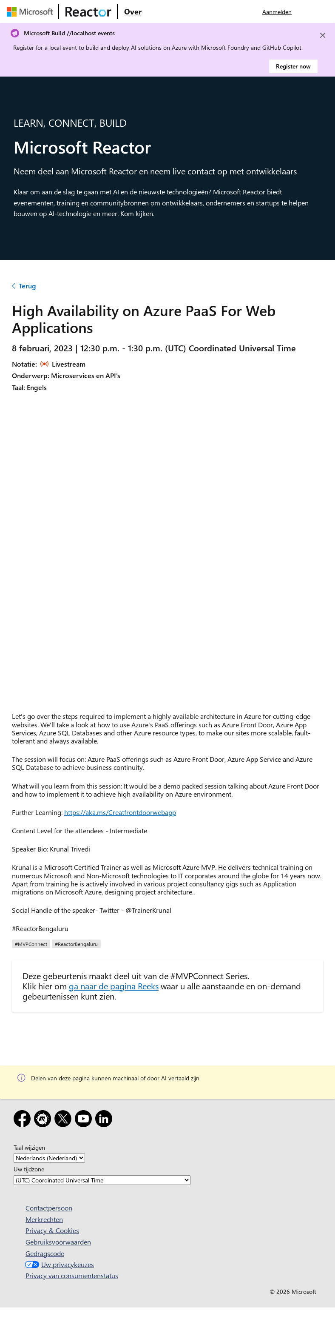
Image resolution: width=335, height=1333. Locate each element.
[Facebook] (24, 1120)
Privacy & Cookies (52, 1230)
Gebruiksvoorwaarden (58, 1241)
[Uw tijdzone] (102, 1180)
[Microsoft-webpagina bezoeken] (31, 11)
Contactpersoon (49, 1207)
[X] (64, 1120)
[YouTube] (85, 1120)
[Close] (322, 35)
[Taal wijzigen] (49, 1158)
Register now (293, 66)
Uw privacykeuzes (58, 1264)
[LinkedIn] (105, 1120)
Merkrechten (44, 1219)
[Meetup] (44, 1120)
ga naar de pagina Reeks (114, 985)
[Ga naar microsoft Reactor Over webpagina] (133, 11)
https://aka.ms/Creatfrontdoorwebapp (120, 812)
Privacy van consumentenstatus (72, 1275)
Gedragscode (45, 1253)
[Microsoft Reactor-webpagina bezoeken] (88, 11)
